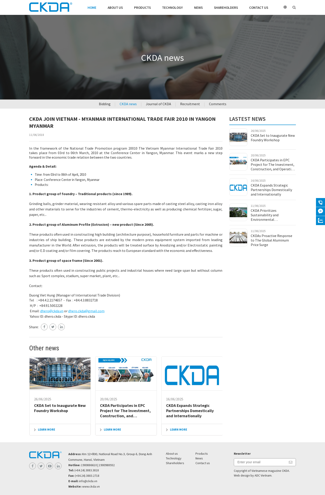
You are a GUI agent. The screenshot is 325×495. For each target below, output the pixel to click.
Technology (172, 7)
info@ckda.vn (88, 481)
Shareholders (226, 7)
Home (92, 7)
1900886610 (89, 465)
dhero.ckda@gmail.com (86, 311)
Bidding (105, 104)
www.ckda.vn (91, 486)
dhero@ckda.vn (51, 311)
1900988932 (107, 465)
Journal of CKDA (158, 104)
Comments (217, 104)
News (198, 7)
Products (142, 7)
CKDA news (128, 104)
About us (115, 7)
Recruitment (190, 104)
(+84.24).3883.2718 (87, 476)
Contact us (258, 7)
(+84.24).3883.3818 (86, 470)
